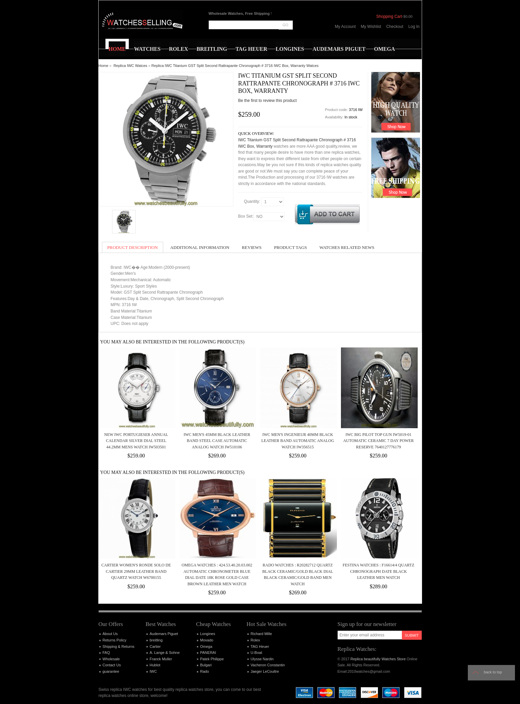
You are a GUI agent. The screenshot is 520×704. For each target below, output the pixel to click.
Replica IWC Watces (130, 66)
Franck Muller (161, 659)
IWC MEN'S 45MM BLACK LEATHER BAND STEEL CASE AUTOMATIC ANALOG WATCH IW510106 (216, 440)
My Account (345, 26)
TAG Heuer (260, 646)
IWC (153, 671)
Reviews (252, 247)
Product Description (132, 247)
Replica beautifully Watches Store (378, 659)
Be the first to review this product (267, 100)
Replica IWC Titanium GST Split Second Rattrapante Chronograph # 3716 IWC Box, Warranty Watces (235, 66)
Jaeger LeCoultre (265, 671)
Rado (204, 671)
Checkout (394, 26)
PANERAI (208, 653)
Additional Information (200, 247)
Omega (206, 646)
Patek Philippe (212, 659)
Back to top (493, 672)
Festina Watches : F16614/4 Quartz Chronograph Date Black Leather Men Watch (378, 571)
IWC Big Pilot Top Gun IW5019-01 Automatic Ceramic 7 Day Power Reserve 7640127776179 (378, 440)
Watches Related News (346, 247)
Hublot (155, 665)
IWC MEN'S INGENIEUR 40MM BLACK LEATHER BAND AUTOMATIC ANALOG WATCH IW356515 (297, 440)
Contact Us (112, 665)
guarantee (111, 671)
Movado (206, 640)
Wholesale (111, 659)
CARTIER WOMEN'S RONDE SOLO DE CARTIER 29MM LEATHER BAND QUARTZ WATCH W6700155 (136, 571)
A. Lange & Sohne (165, 653)
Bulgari (206, 665)
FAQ (106, 653)
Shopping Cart (389, 16)
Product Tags (290, 247)
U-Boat (256, 653)
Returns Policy (115, 640)
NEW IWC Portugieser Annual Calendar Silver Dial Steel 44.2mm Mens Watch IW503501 (136, 440)
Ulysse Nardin (262, 659)
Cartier (155, 646)
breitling (156, 640)
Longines (207, 634)
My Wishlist (371, 26)
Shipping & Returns (119, 646)
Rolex (255, 640)
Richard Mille (261, 634)
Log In (413, 26)
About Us (110, 634)
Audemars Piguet (164, 634)
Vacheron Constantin (268, 665)
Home (103, 66)
